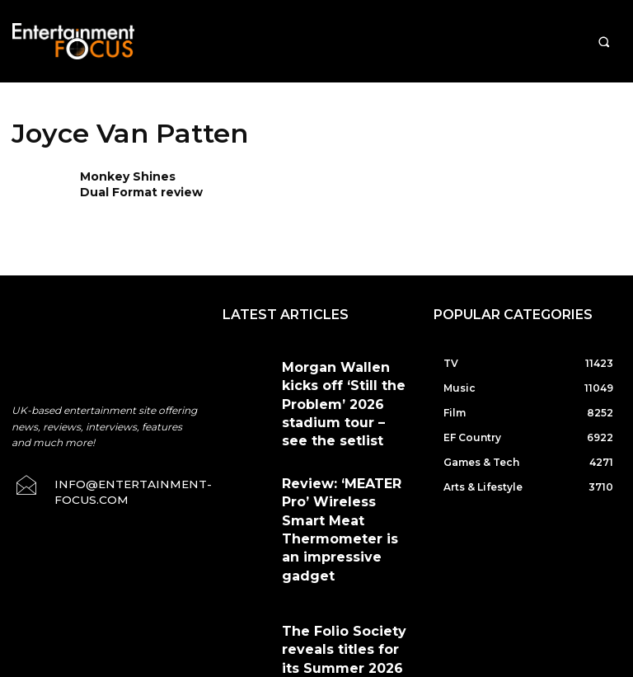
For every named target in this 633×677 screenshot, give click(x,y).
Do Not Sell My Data (366, 668)
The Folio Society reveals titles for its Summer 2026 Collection (341, 529)
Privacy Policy (458, 592)
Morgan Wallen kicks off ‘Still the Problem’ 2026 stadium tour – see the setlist (336, 381)
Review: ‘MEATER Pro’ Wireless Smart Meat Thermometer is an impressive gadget (329, 451)
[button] (604, 42)
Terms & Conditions (357, 592)
